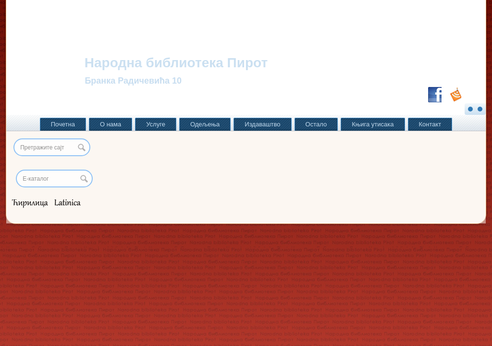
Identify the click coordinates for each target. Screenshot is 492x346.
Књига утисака (373, 124)
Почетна (63, 124)
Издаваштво (262, 124)
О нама (110, 124)
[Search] (54, 178)
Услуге (155, 124)
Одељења (205, 124)
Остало (316, 124)
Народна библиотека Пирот (176, 62)
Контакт (430, 124)
